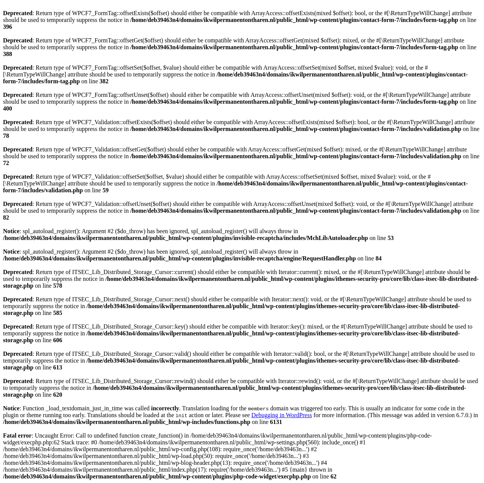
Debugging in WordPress (281, 415)
